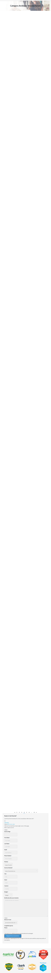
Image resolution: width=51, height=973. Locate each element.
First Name (7, 837)
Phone (5, 927)
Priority (6, 861)
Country (6, 885)
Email (5, 849)
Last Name (7, 843)
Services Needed (8, 867)
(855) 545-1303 (11, 824)
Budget (6, 891)
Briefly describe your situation (11, 897)
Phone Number (8, 855)
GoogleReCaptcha (8, 925)
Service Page (7, 831)
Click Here (6, 822)
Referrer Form (7, 919)
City (5, 873)
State (5, 879)
